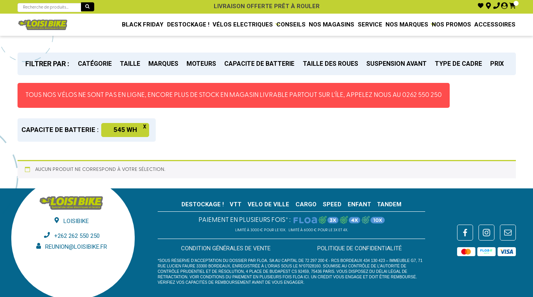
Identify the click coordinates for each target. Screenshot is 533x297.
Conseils (291, 24)
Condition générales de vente (226, 248)
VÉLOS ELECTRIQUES (243, 24)
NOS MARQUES (406, 24)
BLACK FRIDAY (143, 24)
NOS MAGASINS (331, 24)
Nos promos (451, 24)
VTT (235, 204)
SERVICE (370, 24)
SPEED (332, 204)
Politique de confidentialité (359, 248)
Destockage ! (188, 24)
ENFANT (359, 204)
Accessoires (494, 24)
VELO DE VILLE (268, 204)
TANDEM (389, 204)
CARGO (306, 204)
